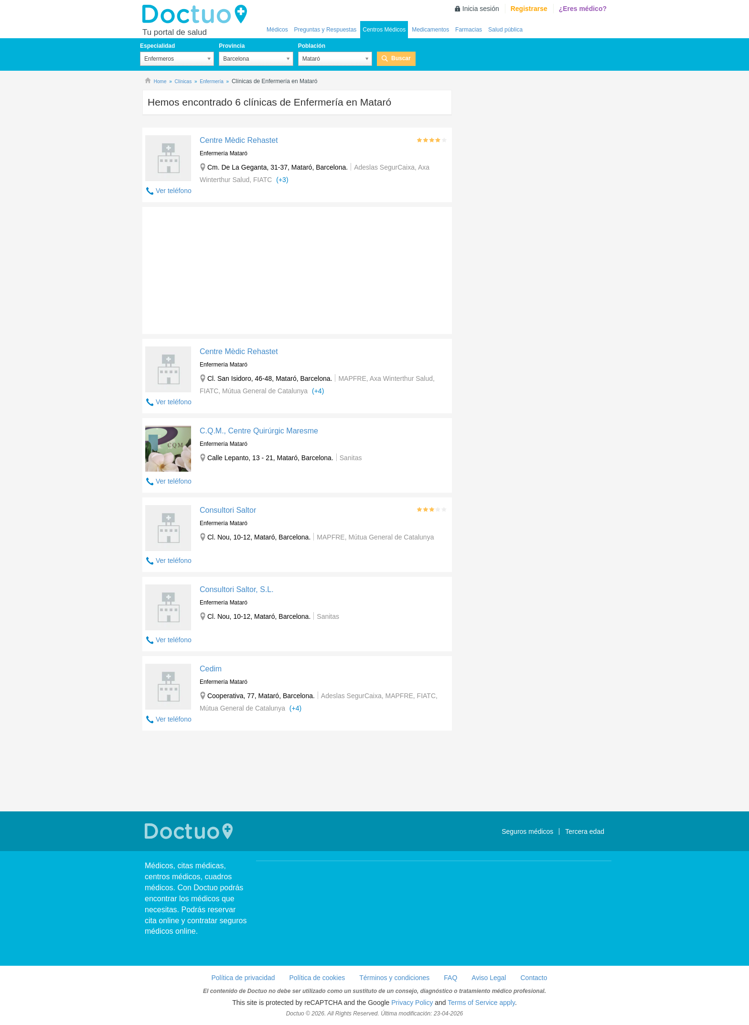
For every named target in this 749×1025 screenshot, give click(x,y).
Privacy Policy (412, 1002)
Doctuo (197, 14)
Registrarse (529, 8)
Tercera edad (584, 831)
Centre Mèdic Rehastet (239, 140)
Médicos (277, 29)
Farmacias (468, 29)
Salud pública (505, 29)
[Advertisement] (215, 268)
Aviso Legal (488, 978)
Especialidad (157, 46)
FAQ (450, 978)
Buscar (401, 58)
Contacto (533, 978)
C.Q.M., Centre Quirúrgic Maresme (259, 431)
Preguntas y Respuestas (325, 29)
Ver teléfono (174, 190)
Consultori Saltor (228, 510)
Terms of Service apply (481, 1002)
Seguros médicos (527, 831)
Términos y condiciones (394, 978)
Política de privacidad (243, 978)
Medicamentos (430, 29)
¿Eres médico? (583, 8)
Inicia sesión (480, 8)
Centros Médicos (384, 29)
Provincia (232, 46)
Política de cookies (317, 978)
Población (311, 46)
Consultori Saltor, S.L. (237, 589)
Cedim (211, 669)
